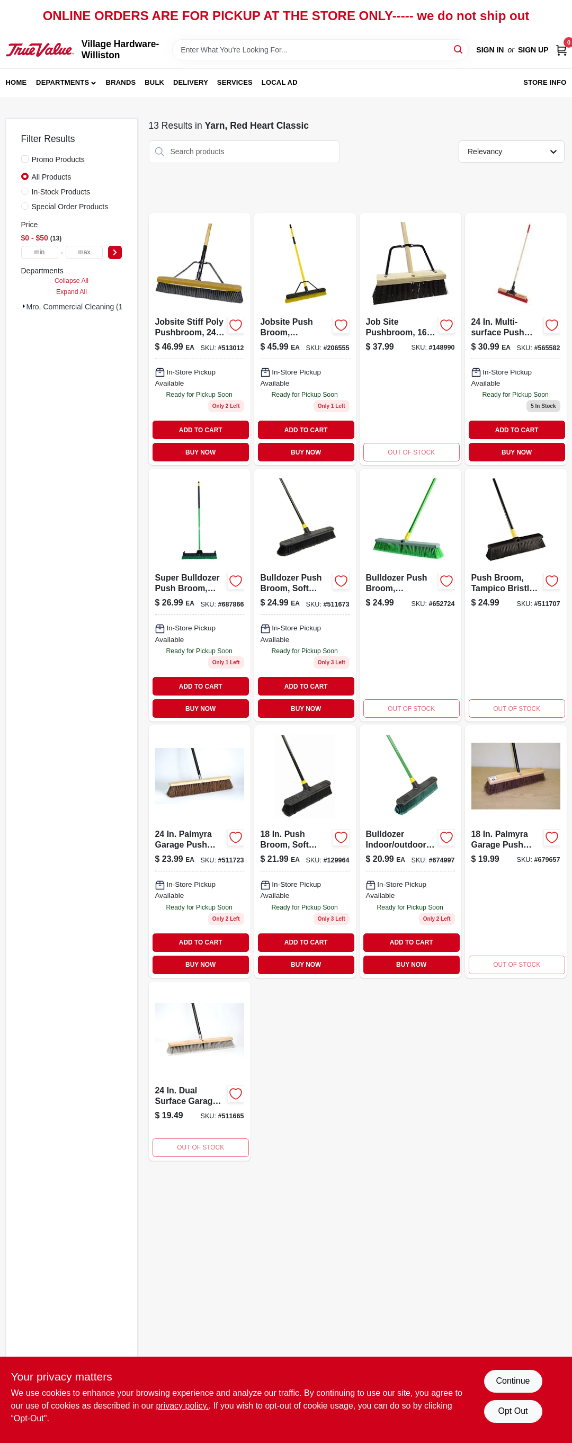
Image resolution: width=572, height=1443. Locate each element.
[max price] (84, 252)
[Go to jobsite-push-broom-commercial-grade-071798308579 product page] (305, 339)
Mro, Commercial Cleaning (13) (78, 306)
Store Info (544, 82)
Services (235, 82)
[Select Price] (115, 252)
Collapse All (71, 280)
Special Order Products (70, 206)
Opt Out (513, 1410)
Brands (121, 82)
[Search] (459, 49)
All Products (52, 177)
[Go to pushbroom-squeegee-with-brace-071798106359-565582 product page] (516, 339)
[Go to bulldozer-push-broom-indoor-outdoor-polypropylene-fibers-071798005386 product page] (410, 595)
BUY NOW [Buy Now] (200, 452)
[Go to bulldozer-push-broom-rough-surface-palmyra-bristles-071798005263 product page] (516, 851)
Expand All (71, 292)
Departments (62, 82)
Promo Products (58, 159)
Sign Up (533, 50)
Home (16, 82)
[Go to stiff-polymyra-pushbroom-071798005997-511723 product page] (200, 851)
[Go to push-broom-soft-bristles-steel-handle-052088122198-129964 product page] (305, 851)
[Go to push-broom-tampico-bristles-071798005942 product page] (516, 595)
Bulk (154, 82)
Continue (513, 1380)
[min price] (39, 252)
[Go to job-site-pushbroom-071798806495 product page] (410, 339)
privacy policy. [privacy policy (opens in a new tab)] (182, 1405)
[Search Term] (320, 49)
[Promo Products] (25, 159)
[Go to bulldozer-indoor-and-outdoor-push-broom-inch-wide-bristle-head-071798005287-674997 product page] (410, 851)
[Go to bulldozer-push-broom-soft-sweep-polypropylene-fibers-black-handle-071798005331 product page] (305, 595)
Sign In (490, 50)
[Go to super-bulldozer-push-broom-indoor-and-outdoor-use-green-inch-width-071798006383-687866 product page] (200, 595)
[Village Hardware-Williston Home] (40, 50)
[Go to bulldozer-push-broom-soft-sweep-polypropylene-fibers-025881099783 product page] (200, 1071)
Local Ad (280, 82)
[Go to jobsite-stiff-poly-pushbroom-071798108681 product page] (200, 339)
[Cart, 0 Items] (561, 50)
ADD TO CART (200, 430)
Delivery (190, 82)
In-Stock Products (61, 191)
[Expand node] (24, 306)
